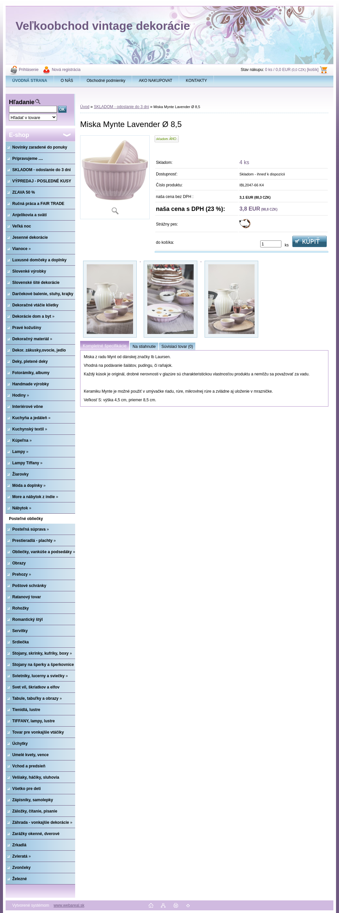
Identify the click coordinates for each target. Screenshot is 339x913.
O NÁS (67, 80)
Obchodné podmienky (106, 80)
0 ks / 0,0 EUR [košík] (291, 69)
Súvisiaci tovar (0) (177, 346)
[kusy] (270, 243)
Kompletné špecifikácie (104, 345)
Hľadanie (21, 102)
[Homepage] (30, 81)
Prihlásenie (28, 69)
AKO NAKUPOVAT (155, 80)
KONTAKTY (196, 80)
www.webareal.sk (69, 905)
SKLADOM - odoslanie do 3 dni (121, 106)
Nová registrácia (66, 69)
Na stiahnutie (144, 346)
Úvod (84, 106)
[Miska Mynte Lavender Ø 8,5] (114, 177)
